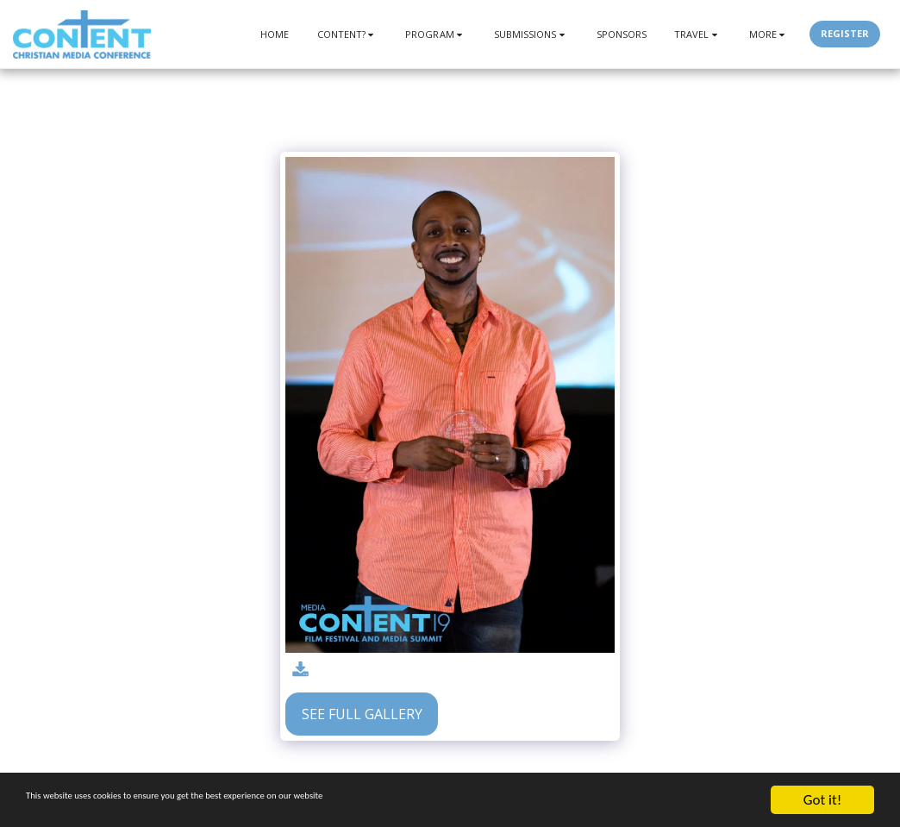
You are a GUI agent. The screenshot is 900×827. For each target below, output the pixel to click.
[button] (347, 34)
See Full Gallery (362, 714)
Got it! (822, 800)
